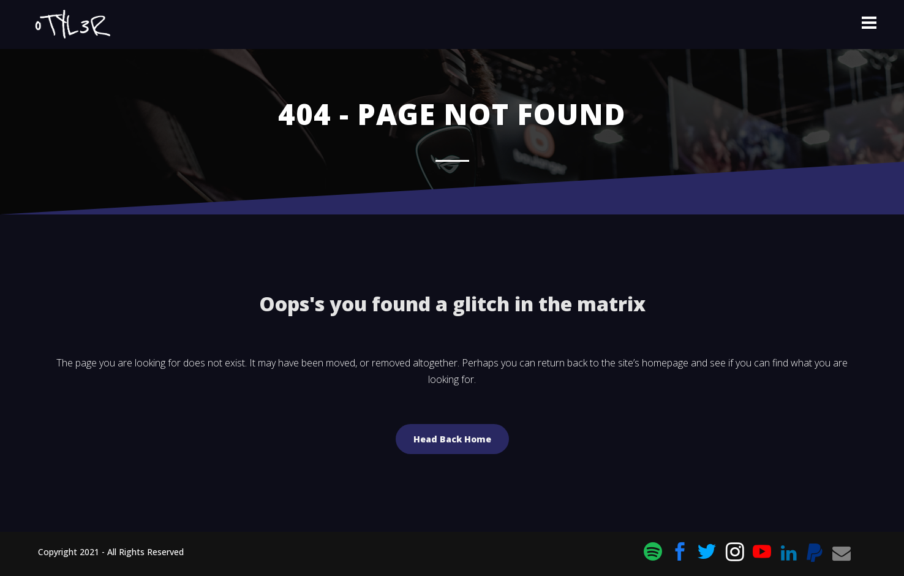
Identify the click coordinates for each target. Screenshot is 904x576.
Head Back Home (452, 439)
